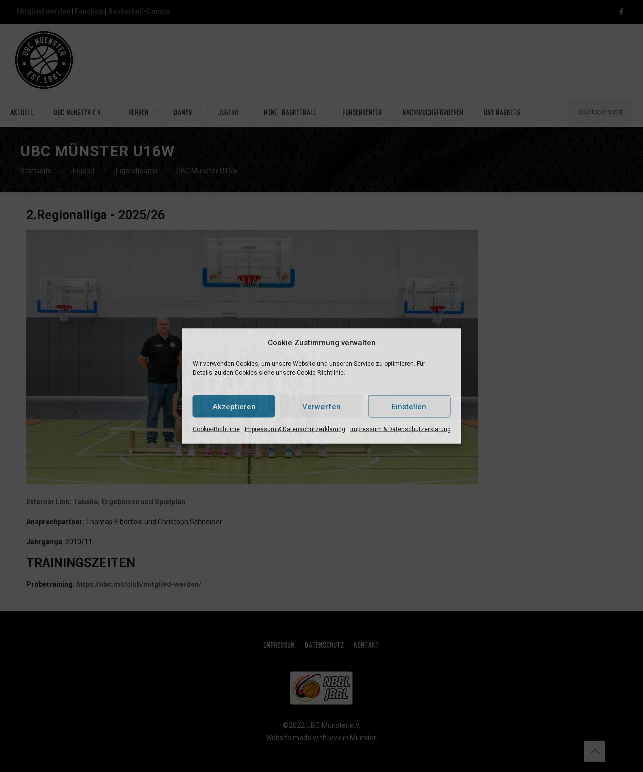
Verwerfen (321, 406)
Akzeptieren (234, 406)
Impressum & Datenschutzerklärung (295, 429)
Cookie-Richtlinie (216, 429)
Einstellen (409, 406)
